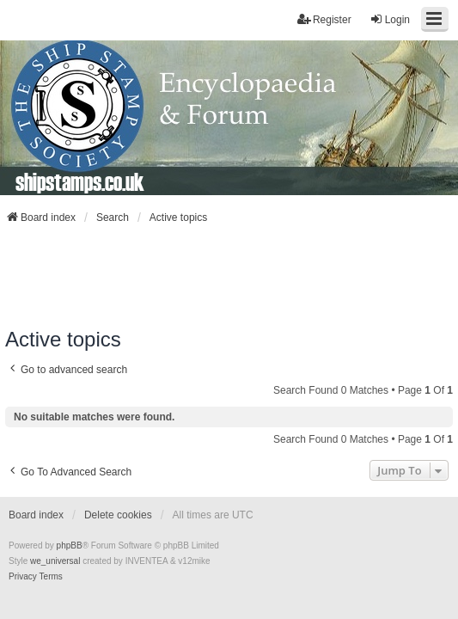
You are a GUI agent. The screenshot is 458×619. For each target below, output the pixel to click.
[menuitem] (23, 577)
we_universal (55, 561)
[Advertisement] (229, 276)
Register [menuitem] (324, 19)
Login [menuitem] (389, 19)
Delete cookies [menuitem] (118, 515)
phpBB (69, 545)
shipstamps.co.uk (79, 181)
